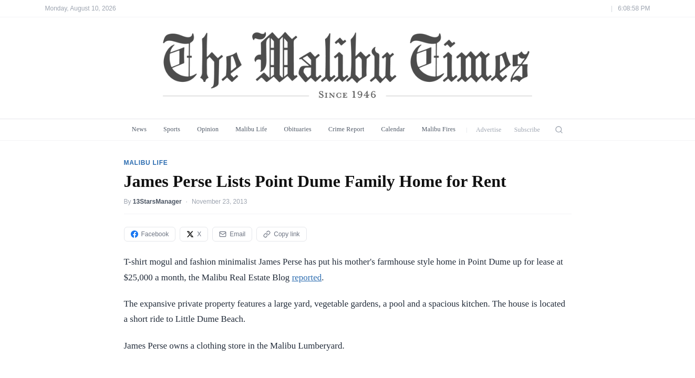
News (139, 129)
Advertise (489, 129)
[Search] (559, 129)
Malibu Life (251, 129)
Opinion (208, 129)
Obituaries (298, 129)
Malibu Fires (439, 129)
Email (232, 234)
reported (307, 277)
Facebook (150, 234)
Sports (171, 129)
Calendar (392, 129)
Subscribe (527, 129)
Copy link (281, 234)
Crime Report (346, 129)
